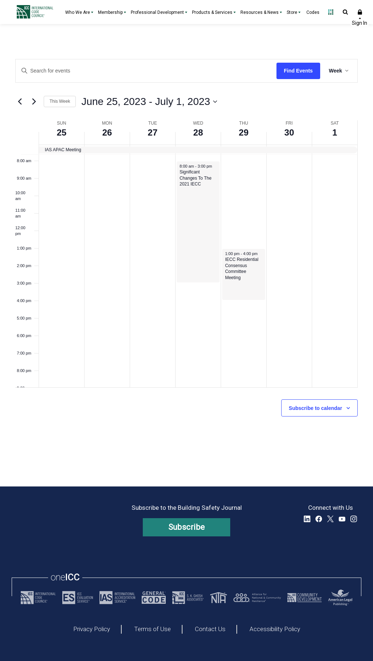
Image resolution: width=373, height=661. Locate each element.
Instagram (353, 519)
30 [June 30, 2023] (289, 132)
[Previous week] (19, 101)
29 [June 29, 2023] (244, 132)
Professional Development (157, 12)
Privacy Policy (91, 629)
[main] (186, 255)
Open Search (345, 12)
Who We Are (77, 12)
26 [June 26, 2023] (107, 132)
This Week (60, 101)
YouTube (342, 519)
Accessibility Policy (275, 629)
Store (292, 12)
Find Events (298, 71)
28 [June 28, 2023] (198, 132)
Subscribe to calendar (315, 408)
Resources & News (259, 12)
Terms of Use (152, 629)
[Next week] (34, 101)
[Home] (36, 12)
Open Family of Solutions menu (330, 12)
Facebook (318, 519)
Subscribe (186, 527)
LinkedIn (307, 519)
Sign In (360, 12)
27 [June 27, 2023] (153, 132)
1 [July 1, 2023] (334, 132)
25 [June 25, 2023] (62, 132)
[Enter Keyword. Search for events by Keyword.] (146, 70)
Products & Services (212, 12)
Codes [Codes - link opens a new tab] (312, 12)
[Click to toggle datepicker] (149, 101)
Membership (110, 12)
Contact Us (210, 629)
